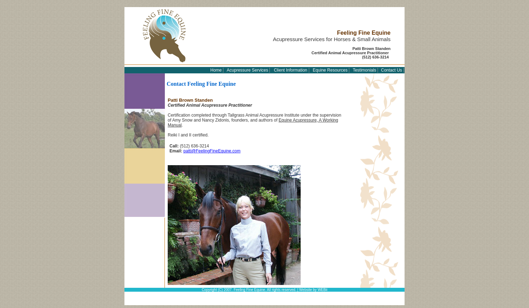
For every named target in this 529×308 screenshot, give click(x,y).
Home (216, 70)
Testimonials (364, 70)
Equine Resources (330, 70)
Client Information (290, 70)
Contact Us (391, 70)
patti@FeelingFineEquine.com (211, 151)
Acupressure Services (247, 70)
